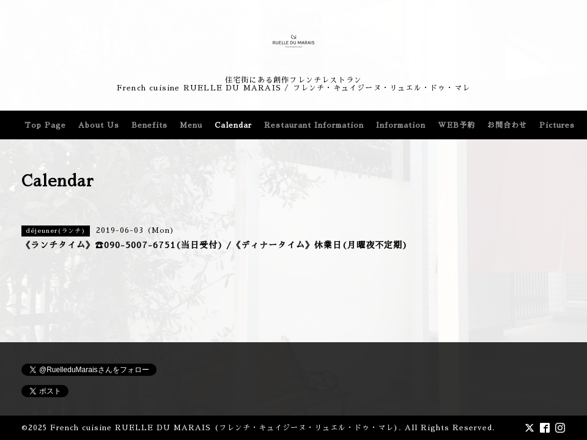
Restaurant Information (314, 125)
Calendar (233, 125)
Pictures (557, 125)
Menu (191, 125)
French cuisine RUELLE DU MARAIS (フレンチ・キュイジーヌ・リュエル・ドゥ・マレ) (224, 427)
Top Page (45, 125)
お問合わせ (507, 125)
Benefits (149, 125)
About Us (98, 125)
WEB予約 (456, 125)
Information (401, 125)
